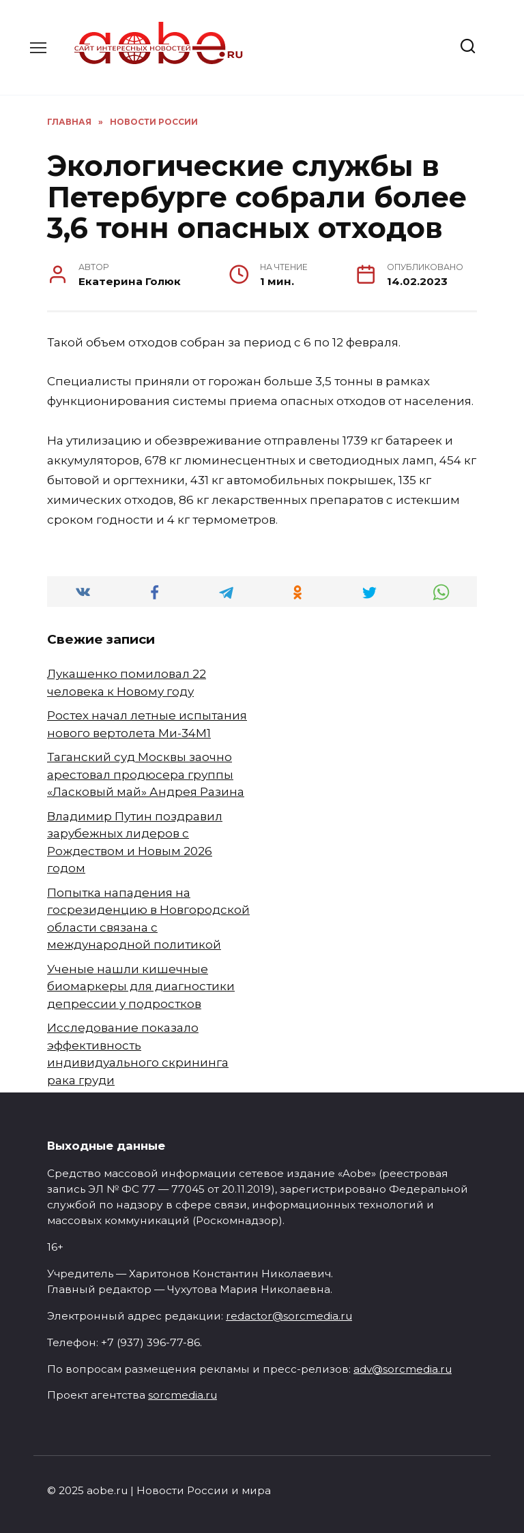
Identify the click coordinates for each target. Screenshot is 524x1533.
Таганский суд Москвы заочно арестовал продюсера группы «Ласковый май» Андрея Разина (145, 774)
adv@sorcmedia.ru (402, 1369)
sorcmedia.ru (182, 1394)
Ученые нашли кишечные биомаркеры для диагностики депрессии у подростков (141, 986)
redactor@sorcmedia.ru (289, 1315)
